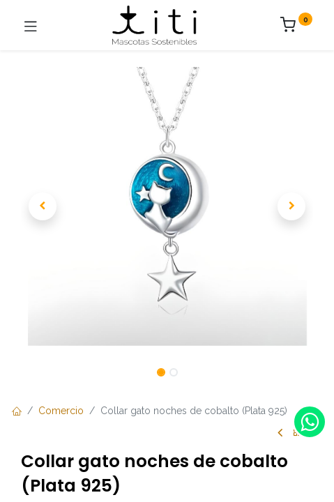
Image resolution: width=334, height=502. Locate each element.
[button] (43, 206)
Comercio (61, 410)
